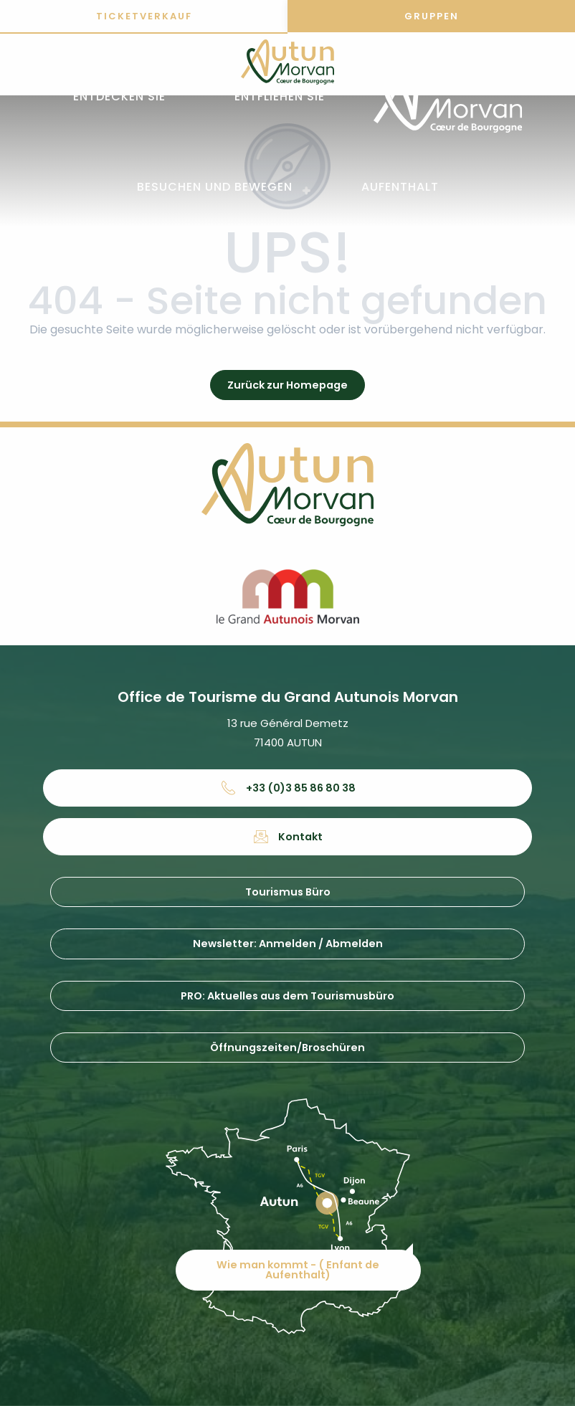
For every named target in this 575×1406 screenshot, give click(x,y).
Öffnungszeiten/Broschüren (287, 1047)
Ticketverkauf (144, 16)
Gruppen (431, 16)
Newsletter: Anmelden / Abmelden (288, 943)
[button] (119, 97)
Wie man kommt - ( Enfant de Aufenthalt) (298, 1270)
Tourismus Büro (288, 892)
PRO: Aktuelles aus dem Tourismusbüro (287, 996)
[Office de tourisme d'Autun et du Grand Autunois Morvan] (287, 64)
